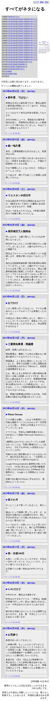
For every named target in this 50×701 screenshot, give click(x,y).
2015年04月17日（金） (14, 493)
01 (8, 19)
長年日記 (31, 91)
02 (10, 19)
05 (18, 19)
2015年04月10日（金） (14, 225)
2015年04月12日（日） (14, 296)
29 (44, 52)
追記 (46, 2)
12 (18, 17)
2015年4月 (44, 42)
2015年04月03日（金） (14, 139)
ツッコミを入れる (12, 133)
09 (10, 17)
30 (45, 52)
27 (40, 52)
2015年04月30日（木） (14, 628)
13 (40, 49)
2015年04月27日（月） (14, 547)
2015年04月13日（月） (14, 338)
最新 (41, 2)
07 (8, 17)
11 (15, 17)
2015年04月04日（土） (14, 189)
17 (47, 49)
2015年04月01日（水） (14, 91)
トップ (36, 2)
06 (20, 19)
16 (45, 49)
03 (13, 19)
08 (26, 19)
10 (13, 17)
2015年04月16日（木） (14, 408)
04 (15, 19)
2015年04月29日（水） (14, 583)
